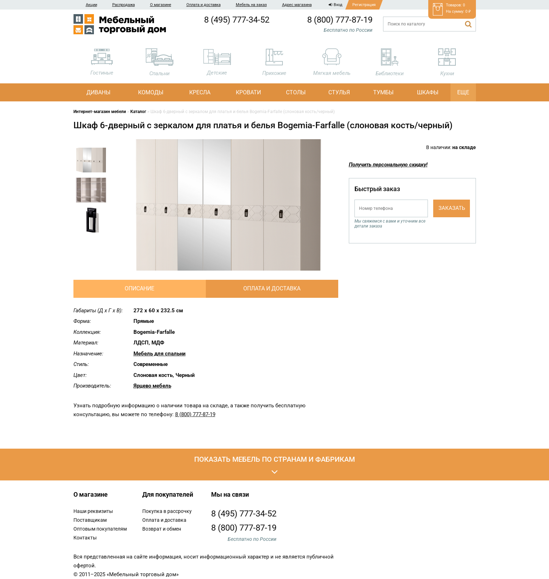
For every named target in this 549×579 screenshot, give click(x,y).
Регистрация (364, 4)
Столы (296, 92)
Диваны (98, 92)
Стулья (339, 92)
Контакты (85, 537)
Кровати (248, 92)
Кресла (199, 92)
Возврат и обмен (161, 529)
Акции (91, 4)
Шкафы (427, 92)
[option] (91, 163)
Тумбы (383, 92)
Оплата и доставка (203, 4)
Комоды (150, 92)
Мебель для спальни (159, 353)
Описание (139, 288)
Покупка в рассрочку (167, 511)
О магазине (160, 4)
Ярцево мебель (152, 386)
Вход (335, 4)
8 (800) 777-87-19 (339, 20)
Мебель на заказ (251, 4)
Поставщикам (90, 520)
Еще (463, 92)
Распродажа (123, 4)
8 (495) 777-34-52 (236, 20)
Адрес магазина (297, 4)
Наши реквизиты (93, 511)
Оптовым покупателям (100, 529)
